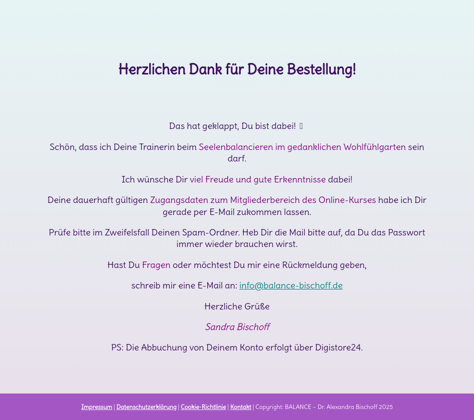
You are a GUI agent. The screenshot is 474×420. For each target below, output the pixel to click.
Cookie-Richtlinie (203, 406)
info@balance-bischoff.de (290, 285)
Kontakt (240, 406)
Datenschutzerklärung (146, 406)
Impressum (96, 406)
